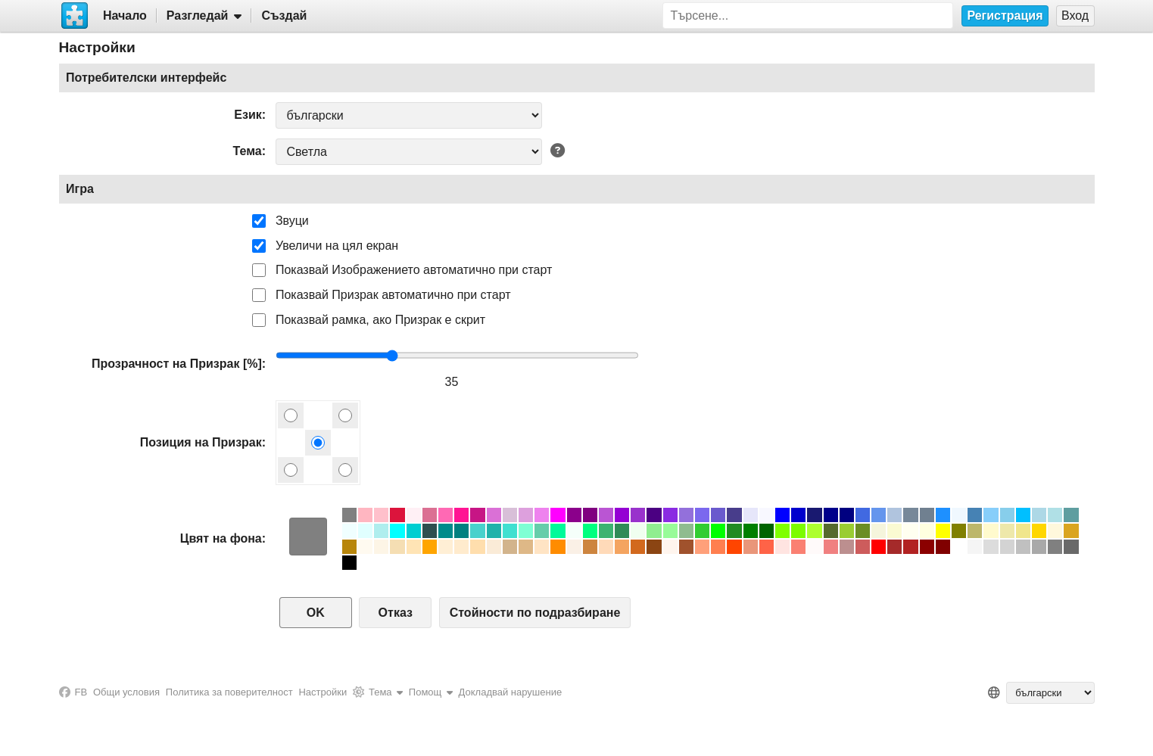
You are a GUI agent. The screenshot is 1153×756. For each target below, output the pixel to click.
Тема (247, 151)
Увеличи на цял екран (337, 245)
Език (247, 114)
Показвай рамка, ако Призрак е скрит (380, 319)
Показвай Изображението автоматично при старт (414, 269)
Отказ (396, 612)
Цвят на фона (221, 538)
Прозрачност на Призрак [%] (177, 363)
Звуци (292, 220)
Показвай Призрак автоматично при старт (393, 294)
